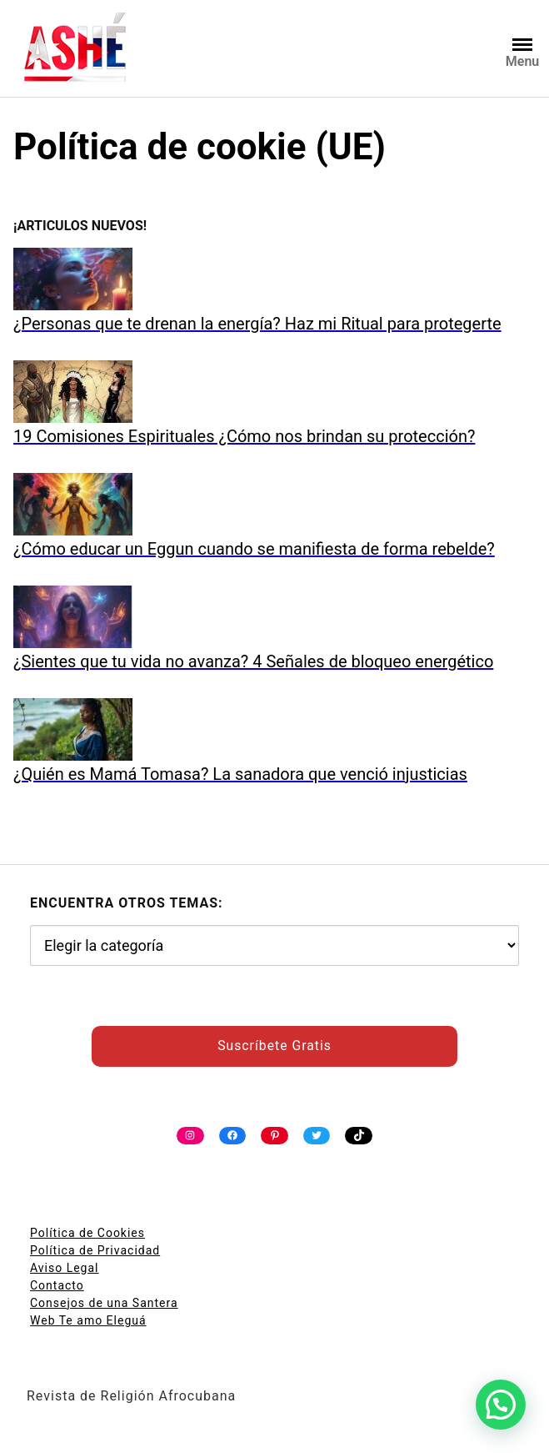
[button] (501, 1405)
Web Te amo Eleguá (88, 1320)
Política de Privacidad (95, 1250)
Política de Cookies (87, 1232)
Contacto (57, 1285)
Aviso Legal (64, 1268)
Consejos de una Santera (104, 1303)
